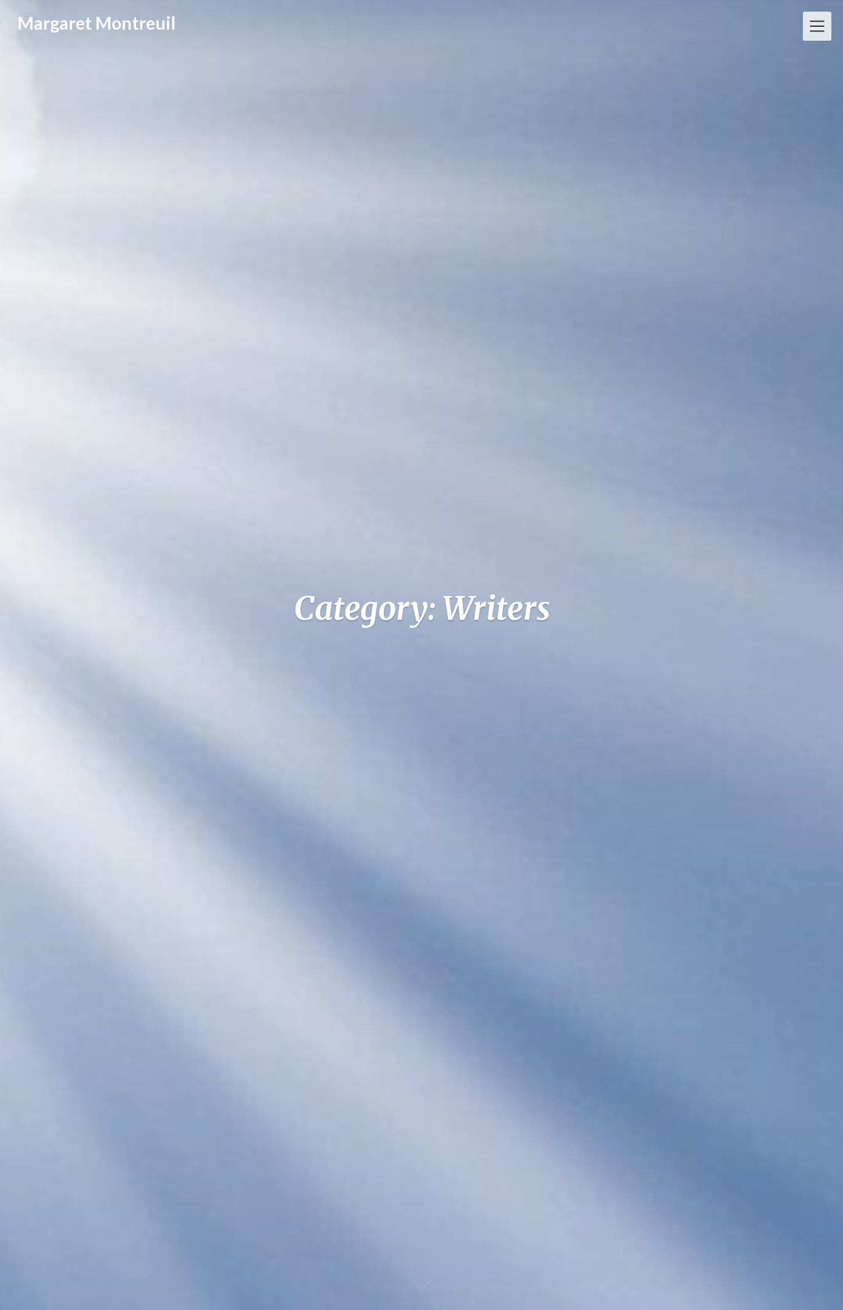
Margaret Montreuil (96, 22)
